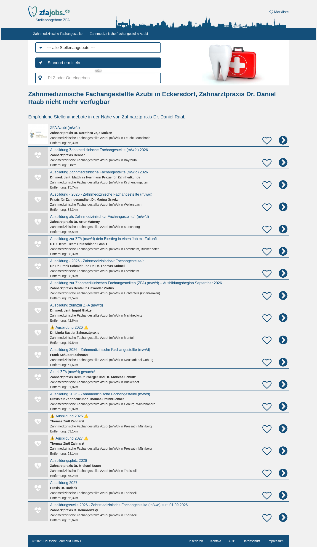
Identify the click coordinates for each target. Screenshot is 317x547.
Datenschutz (251, 541)
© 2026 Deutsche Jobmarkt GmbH (56, 541)
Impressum (275, 541)
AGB (232, 541)
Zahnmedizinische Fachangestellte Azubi (119, 34)
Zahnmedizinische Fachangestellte (58, 34)
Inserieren (196, 541)
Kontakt (215, 541)
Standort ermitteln (64, 62)
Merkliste (279, 12)
